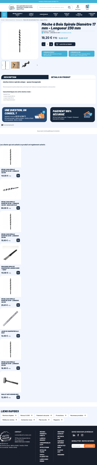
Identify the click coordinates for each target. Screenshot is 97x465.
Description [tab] (10, 77)
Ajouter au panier (64, 44)
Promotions (60, 415)
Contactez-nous (26, 420)
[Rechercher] (51, 7)
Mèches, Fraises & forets (43, 433)
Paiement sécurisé (43, 415)
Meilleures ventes (8, 420)
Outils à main (44, 447)
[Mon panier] (87, 7)
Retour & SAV (25, 415)
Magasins (57, 420)
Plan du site (43, 420)
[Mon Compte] (78, 7)
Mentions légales (8, 415)
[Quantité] (47, 44)
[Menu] (4, 15)
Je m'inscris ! (89, 446)
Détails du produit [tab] (60, 77)
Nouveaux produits (76, 415)
